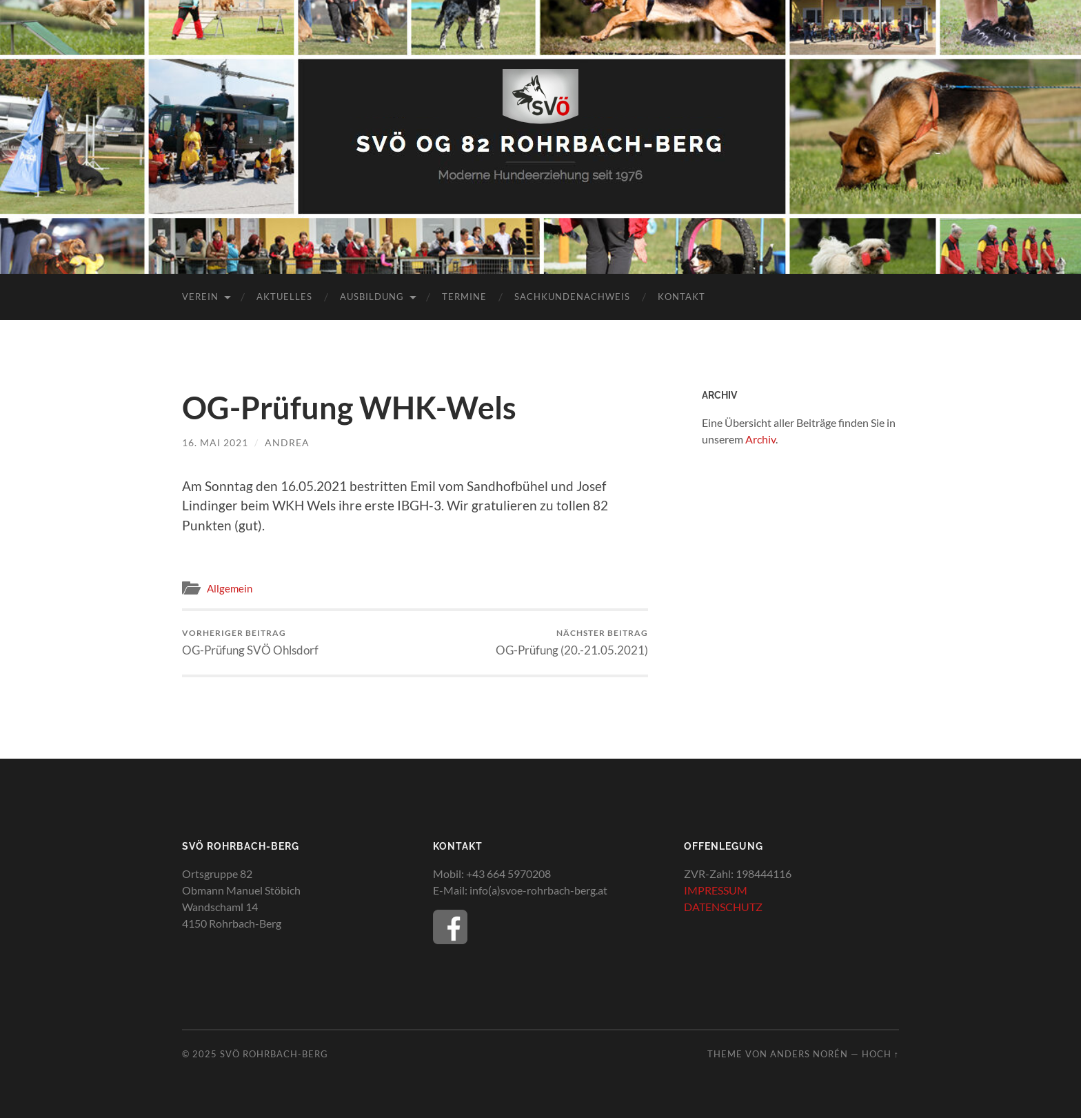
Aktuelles (284, 296)
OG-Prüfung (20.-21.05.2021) (572, 642)
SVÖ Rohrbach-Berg (274, 1053)
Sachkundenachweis (572, 296)
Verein (200, 296)
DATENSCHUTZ (723, 906)
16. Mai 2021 (215, 442)
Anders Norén (809, 1053)
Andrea (287, 442)
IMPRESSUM (715, 890)
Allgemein (229, 588)
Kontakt (681, 296)
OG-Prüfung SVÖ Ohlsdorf (250, 642)
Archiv (760, 439)
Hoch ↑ (880, 1053)
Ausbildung (372, 296)
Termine (464, 296)
